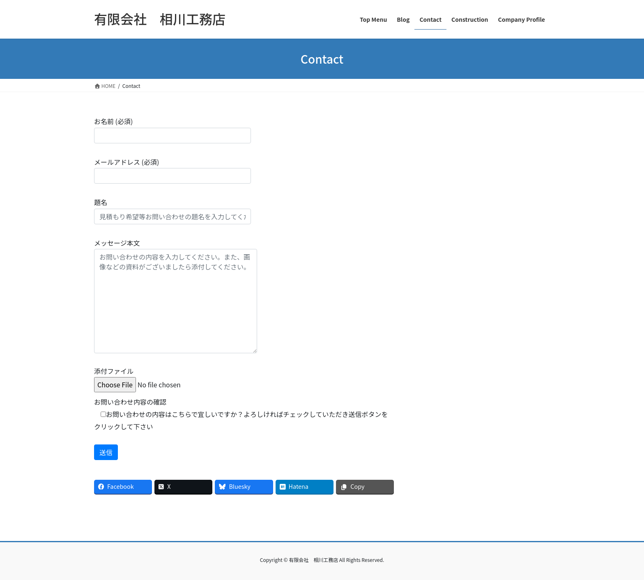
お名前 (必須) (172, 129)
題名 (172, 210)
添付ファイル (156, 377)
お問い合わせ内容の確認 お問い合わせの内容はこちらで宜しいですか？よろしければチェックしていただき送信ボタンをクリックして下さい (241, 414)
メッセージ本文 (175, 295)
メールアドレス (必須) (172, 170)
